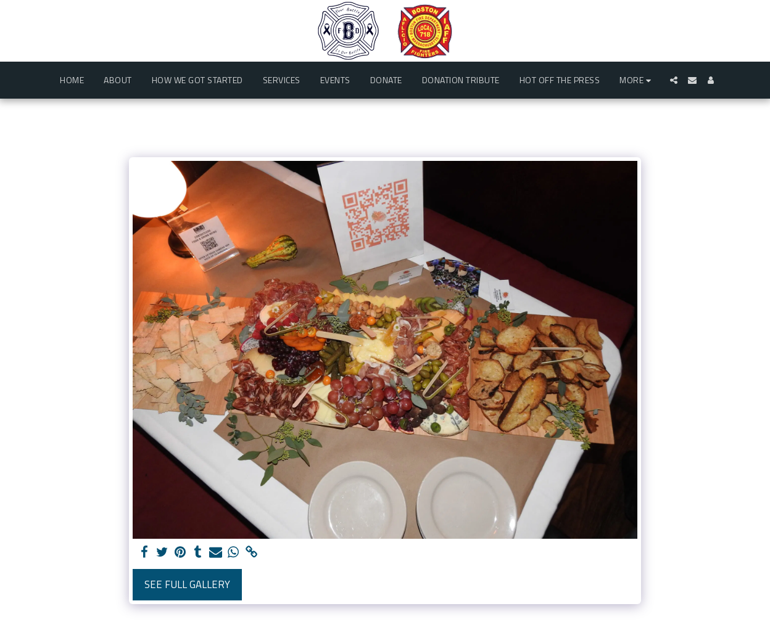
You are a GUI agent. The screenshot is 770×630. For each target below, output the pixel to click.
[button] (673, 80)
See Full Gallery (187, 584)
